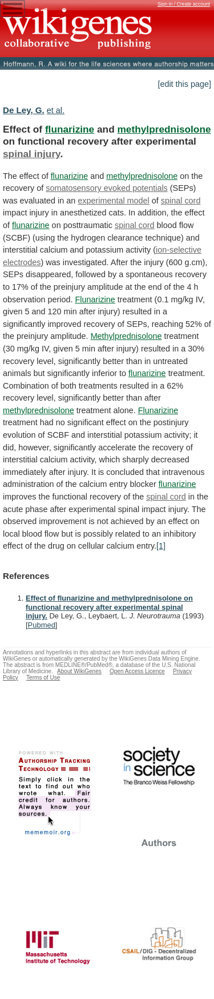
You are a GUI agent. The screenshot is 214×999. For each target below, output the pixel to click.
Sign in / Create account (184, 4)
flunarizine (69, 129)
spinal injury (31, 153)
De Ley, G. (24, 110)
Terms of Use (43, 677)
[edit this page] (184, 84)
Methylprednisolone (126, 336)
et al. (55, 110)
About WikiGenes (79, 671)
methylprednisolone (164, 129)
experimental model (114, 200)
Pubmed (41, 625)
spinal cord (181, 200)
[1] (160, 545)
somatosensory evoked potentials (107, 188)
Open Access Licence (137, 671)
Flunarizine (95, 299)
